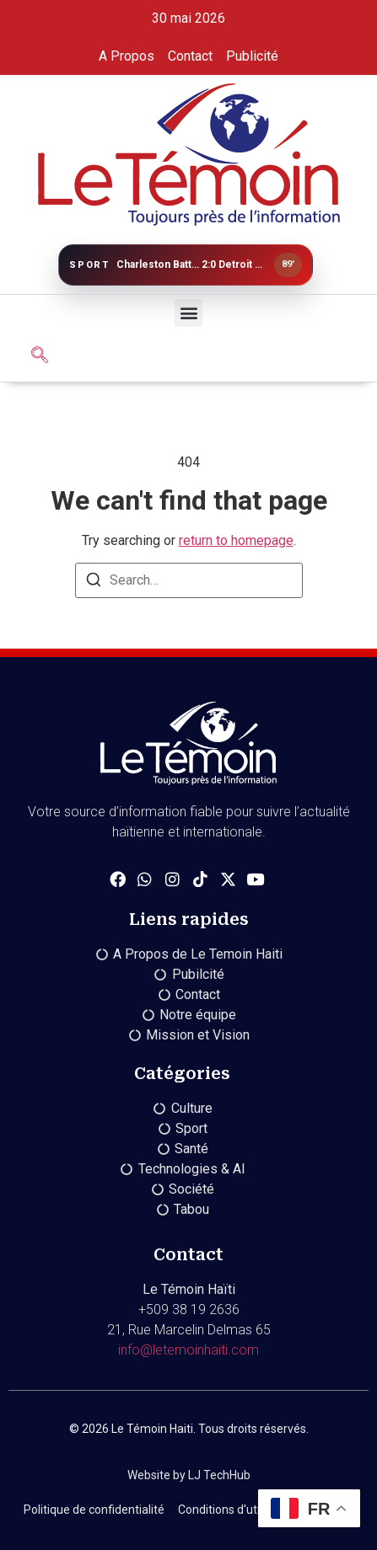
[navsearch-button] (40, 356)
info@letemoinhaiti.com (188, 1350)
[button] (188, 313)
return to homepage (236, 540)
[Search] (94, 582)
